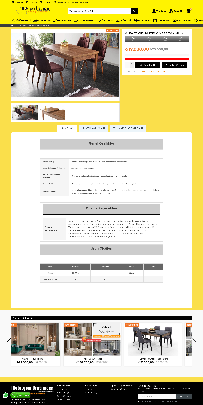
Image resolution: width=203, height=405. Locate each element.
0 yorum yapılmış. (146, 71)
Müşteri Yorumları (93, 128)
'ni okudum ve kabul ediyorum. (158, 401)
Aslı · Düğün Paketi (102, 359)
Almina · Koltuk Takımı (41, 359)
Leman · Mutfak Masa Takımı (163, 359)
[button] (8, 341)
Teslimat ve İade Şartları (128, 128)
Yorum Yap (160, 71)
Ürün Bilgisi (67, 128)
